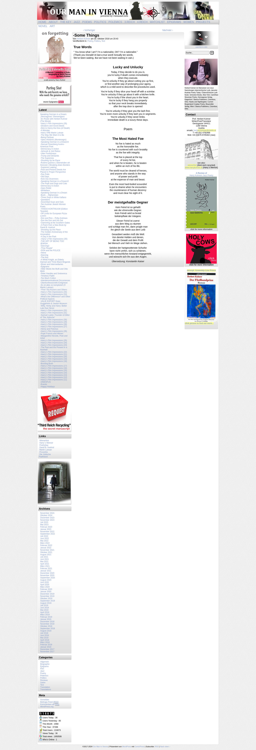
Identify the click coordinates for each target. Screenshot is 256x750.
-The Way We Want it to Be (52, 135)
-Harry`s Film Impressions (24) (53, 343)
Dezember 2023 (47, 518)
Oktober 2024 (46, 515)
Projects (203, 22)
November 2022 (47, 531)
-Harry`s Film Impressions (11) (53, 380)
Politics (100, 22)
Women (188, 22)
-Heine (43, 253)
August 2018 (45, 631)
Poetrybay (43, 445)
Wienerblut (43, 440)
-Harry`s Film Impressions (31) (53, 313)
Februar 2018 (46, 644)
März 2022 (45, 543)
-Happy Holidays (47, 386)
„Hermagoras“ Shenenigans (52, 116)
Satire (42, 682)
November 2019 (47, 596)
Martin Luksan (45, 450)
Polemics (115, 22)
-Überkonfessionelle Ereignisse (53, 283)
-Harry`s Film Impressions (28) (53, 324)
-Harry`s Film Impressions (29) (53, 322)
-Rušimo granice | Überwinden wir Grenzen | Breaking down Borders (55, 164)
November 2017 (47, 651)
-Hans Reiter (45, 188)
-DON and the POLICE (50, 250)
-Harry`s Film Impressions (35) (53, 123)
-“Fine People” (46, 248)
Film (42, 669)
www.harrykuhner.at (193, 167)
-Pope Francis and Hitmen (51, 333)
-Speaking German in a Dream (53, 193)
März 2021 (45, 566)
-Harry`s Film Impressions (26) (53, 331)
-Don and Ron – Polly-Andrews (53, 218)
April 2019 (44, 612)
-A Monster (45, 130)
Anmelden (44, 700)
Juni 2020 (44, 582)
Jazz (77, 22)
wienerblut (192, 165)
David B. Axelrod (46, 447)
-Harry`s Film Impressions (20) (53, 356)
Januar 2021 (45, 571)
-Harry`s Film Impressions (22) (53, 352)
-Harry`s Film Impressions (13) (53, 375)
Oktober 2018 (46, 626)
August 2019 (45, 603)
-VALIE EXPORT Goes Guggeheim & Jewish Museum (53, 302)
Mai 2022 (44, 541)
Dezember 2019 (47, 594)
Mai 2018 (44, 638)
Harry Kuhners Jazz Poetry (201, 200)
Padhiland (43, 457)
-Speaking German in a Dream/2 (54, 181)
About (53, 22)
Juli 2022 (44, 536)
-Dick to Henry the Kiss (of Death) (55, 128)
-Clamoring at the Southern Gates (55, 223)
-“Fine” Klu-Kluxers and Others (53, 290)
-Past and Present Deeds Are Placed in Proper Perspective (53, 170)
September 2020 (47, 578)
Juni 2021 (44, 559)
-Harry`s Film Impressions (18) (53, 361)
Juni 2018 (44, 635)
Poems (87, 22)
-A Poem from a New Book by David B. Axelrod (53, 226)
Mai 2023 (44, 524)
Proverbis (43, 452)
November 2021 (47, 550)
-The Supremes (47, 158)
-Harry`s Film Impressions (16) (53, 368)
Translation (45, 687)
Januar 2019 (45, 619)
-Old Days (44, 176)
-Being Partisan (47, 137)
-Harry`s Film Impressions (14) (53, 373)
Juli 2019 (44, 605)
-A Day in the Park (48, 236)
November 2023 (47, 520)
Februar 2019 (46, 617)
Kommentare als (49, 704)
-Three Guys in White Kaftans (53, 197)
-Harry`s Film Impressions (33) (53, 294)
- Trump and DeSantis (49, 156)
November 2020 (47, 575)
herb (205, 130)
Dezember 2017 (47, 649)
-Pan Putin (44, 174)
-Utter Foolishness (48, 153)
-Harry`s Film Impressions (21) (53, 354)
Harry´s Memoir (45, 443)
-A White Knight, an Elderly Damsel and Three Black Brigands (55, 261)
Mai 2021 (44, 561)
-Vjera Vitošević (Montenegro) (53, 139)
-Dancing (44, 255)
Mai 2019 (44, 610)
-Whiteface (45, 190)
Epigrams (174, 22)
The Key (65, 22)
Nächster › (167, 30)
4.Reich (142, 22)
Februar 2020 (46, 589)
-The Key (44, 257)
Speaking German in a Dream (53, 114)
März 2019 (45, 614)
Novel (42, 26)
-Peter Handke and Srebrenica (53, 273)
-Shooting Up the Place (50, 230)
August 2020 (45, 580)
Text (42, 685)
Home (42, 22)
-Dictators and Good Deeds (52, 126)
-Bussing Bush (46, 363)
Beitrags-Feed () (49, 702)
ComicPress (139, 747)
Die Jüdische (45, 454)
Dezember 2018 (47, 621)
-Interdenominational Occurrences (55, 280)
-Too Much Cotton (48, 278)
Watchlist (157, 22)
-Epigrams (44, 266)
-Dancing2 (44, 246)
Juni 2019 (44, 608)
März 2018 (45, 642)
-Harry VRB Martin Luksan (51, 133)
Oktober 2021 (46, 552)
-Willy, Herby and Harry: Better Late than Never (53, 307)
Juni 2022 (44, 538)
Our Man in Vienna (128, 11)
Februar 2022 (46, 545)
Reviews (44, 680)
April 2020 (44, 584)
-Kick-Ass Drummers (49, 179)
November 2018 (47, 624)
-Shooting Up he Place (50, 160)
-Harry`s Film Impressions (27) (53, 326)
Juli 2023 (44, 522)
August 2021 (45, 554)
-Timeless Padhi (47, 276)
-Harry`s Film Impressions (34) (53, 292)
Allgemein (44, 662)
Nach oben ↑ (165, 747)
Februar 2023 (46, 527)
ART (52, 26)
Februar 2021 (46, 568)
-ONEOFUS (45, 382)
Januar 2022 (45, 548)
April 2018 (44, 640)
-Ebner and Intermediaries (51, 264)
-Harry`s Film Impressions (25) (53, 340)
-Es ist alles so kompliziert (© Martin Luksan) (53, 286)
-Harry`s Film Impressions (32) (53, 310)
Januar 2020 (45, 591)
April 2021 (44, 564)
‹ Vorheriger (89, 30)
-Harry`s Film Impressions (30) (53, 320)
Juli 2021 (44, 557)
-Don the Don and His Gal (51, 220)
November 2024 (47, 513)
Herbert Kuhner (83, 39)
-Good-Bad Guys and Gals (52, 202)
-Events (43, 384)
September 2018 (47, 628)
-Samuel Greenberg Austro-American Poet (52, 145)
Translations (45, 689)
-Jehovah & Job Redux (50, 151)
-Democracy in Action (49, 149)
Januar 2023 (45, 529)
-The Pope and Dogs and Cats (53, 183)
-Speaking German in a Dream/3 (54, 142)
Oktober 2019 (46, 598)
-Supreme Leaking (48, 167)
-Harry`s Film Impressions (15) (53, 370)
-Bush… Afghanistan (49, 195)
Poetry (43, 673)
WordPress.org (46, 706)
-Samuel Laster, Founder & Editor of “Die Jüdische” (55, 316)
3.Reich (129, 22)
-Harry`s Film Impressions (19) (53, 359)
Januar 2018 (45, 647)
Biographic (45, 664)
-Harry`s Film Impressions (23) (53, 345)
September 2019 (47, 601)
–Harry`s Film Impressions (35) (53, 239)
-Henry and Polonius (49, 329)
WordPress (126, 747)
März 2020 (45, 587)
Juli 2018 (44, 633)
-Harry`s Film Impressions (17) (53, 366)
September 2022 (47, 534)
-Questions (45, 200)
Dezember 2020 (47, 573)
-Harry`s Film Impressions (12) (53, 377)
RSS (157, 747)
